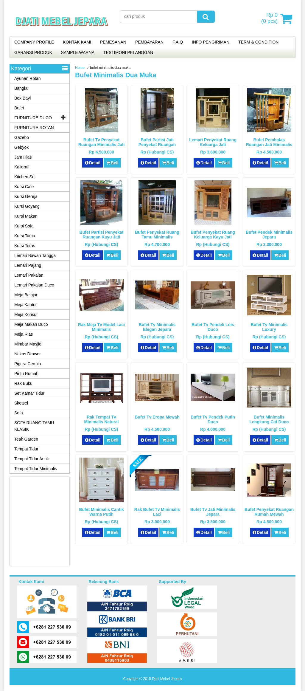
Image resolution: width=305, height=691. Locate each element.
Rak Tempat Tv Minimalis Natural (101, 419)
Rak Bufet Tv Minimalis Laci (157, 512)
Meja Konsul (25, 314)
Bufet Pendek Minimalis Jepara (269, 234)
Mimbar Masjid (27, 344)
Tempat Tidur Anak (31, 458)
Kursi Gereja (26, 196)
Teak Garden (26, 439)
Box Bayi (22, 98)
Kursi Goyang (27, 206)
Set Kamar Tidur (29, 393)
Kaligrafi (21, 167)
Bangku (21, 88)
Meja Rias (23, 334)
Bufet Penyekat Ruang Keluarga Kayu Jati (213, 234)
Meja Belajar (26, 294)
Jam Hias (23, 157)
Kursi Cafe (24, 186)
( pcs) (270, 18)
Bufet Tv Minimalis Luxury (269, 327)
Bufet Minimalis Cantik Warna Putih (101, 512)
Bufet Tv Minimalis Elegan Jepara (157, 327)
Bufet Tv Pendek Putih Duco (213, 419)
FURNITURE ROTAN (34, 127)
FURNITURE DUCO (33, 117)
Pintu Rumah (26, 373)
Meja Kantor (25, 304)
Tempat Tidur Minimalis (35, 468)
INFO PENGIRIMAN (210, 42)
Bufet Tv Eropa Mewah (157, 417)
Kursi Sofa (24, 226)
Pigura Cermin (27, 363)
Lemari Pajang (27, 265)
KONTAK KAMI (77, 42)
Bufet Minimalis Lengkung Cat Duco (269, 419)
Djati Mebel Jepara (167, 679)
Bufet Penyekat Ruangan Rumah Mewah (269, 512)
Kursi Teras (24, 245)
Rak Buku (23, 383)
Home (80, 68)
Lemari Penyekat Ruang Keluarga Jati (212, 142)
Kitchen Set (25, 176)
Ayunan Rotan (27, 78)
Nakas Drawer (27, 353)
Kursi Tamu (24, 235)
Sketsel (21, 403)
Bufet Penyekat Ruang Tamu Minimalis (157, 234)
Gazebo (21, 137)
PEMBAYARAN (149, 42)
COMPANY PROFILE (34, 42)
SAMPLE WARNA (77, 52)
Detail (93, 162)
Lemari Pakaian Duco (34, 285)
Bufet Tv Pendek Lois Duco (213, 327)
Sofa (18, 412)
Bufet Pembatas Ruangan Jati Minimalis (269, 142)
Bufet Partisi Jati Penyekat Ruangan (157, 142)
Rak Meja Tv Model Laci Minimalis (101, 327)
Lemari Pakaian (28, 275)
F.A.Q (177, 42)
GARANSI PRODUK (33, 52)
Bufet (19, 108)
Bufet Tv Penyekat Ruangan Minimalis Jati (101, 142)
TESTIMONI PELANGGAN (128, 52)
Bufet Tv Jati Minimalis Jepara (213, 512)
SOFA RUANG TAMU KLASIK (34, 426)
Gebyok (21, 147)
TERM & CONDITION (258, 42)
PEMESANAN (113, 42)
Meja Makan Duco (31, 324)
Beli (112, 162)
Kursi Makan (26, 216)
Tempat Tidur (26, 449)
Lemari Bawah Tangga (35, 255)
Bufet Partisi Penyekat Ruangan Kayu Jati (102, 234)
